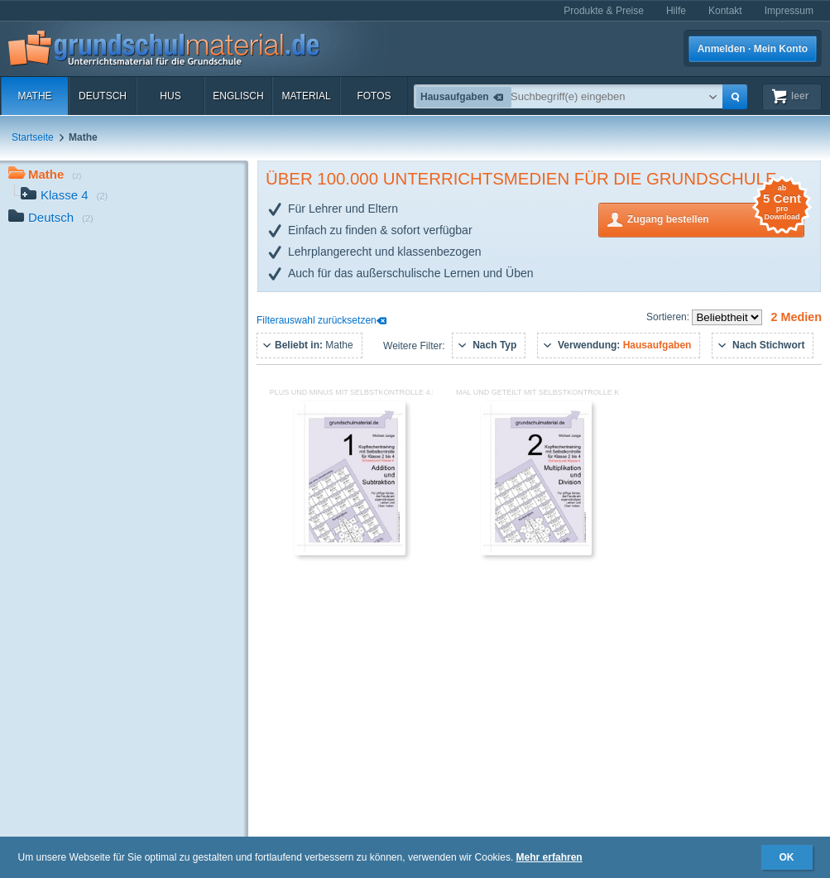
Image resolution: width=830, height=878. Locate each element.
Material (305, 96)
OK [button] (787, 857)
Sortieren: (669, 317)
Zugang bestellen (715, 218)
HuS (170, 96)
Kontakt (725, 11)
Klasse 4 (64, 196)
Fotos (374, 96)
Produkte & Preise (604, 11)
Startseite (33, 137)
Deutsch (103, 96)
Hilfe (676, 11)
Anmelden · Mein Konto (753, 49)
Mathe (34, 96)
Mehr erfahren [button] (549, 857)
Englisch (238, 96)
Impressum (789, 11)
